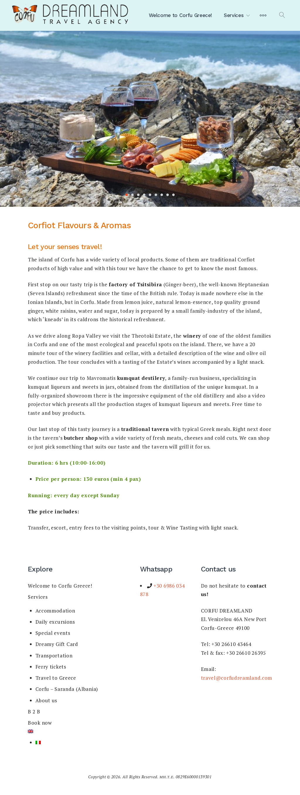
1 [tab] (126, 195)
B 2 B (34, 711)
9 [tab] (173, 195)
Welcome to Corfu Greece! (180, 15)
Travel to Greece (55, 677)
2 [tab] (132, 195)
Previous (15, 118)
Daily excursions (55, 621)
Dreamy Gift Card (56, 644)
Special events (52, 633)
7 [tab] (162, 195)
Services (233, 15)
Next (285, 118)
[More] (263, 15)
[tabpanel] (150, 119)
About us (46, 700)
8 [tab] (168, 195)
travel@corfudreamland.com (236, 677)
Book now (40, 722)
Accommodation (55, 610)
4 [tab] (144, 195)
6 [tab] (156, 195)
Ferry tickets (50, 666)
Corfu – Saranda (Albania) (66, 689)
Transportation (54, 655)
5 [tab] (150, 195)
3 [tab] (138, 195)
